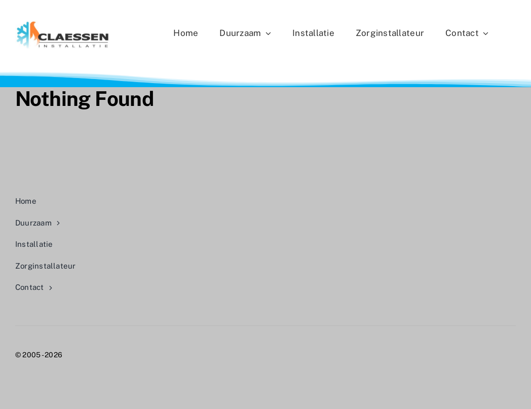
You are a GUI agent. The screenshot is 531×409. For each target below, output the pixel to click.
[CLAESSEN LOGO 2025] (62, 24)
